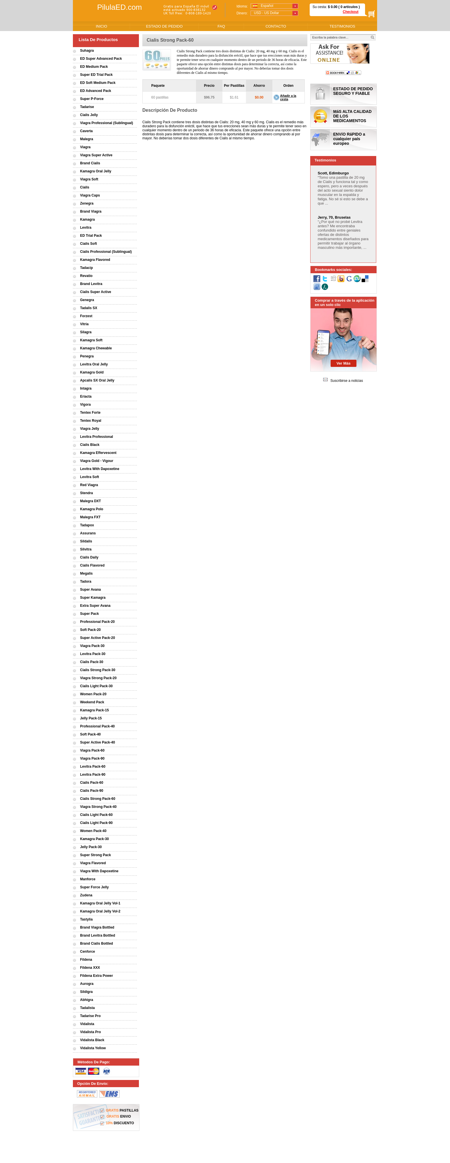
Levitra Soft (89, 477)
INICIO (101, 26)
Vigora (85, 405)
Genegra (87, 300)
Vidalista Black (92, 1040)
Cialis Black (89, 445)
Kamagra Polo (91, 509)
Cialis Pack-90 (91, 791)
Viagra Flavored (93, 863)
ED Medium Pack (94, 67)
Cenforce (87, 952)
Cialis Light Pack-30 (96, 686)
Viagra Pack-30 (92, 646)
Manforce (87, 879)
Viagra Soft (89, 179)
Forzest (86, 316)
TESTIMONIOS (342, 26)
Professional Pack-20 (97, 622)
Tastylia (86, 919)
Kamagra (87, 219)
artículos (350, 7)
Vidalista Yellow (93, 1048)
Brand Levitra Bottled (97, 935)
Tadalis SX (88, 308)
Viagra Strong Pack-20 (98, 678)
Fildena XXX (90, 968)
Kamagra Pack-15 (94, 710)
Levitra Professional (96, 437)
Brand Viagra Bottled (97, 927)
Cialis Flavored (92, 565)
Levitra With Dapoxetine (99, 469)
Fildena (86, 960)
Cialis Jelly (89, 115)
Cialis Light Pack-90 (96, 823)
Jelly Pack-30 (91, 847)
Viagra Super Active (96, 155)
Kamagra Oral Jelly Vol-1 (100, 903)
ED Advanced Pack (95, 91)
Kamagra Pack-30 (94, 839)
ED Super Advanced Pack (101, 59)
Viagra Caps (90, 195)
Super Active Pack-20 (97, 638)
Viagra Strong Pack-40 (98, 807)
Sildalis (86, 541)
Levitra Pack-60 (92, 767)
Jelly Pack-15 (91, 718)
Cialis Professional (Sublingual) (106, 252)
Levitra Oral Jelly (94, 364)
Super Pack (89, 614)
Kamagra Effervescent (98, 453)
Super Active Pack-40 (97, 742)
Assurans (88, 533)
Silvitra (86, 549)
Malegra (86, 139)
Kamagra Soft (91, 340)
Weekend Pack (92, 702)
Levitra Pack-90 (92, 775)
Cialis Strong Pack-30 (97, 670)
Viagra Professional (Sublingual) (106, 123)
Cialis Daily (89, 557)
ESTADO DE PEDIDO (164, 26)
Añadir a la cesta (288, 97)
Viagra (85, 147)
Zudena (86, 895)
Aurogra (87, 984)
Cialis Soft (88, 244)
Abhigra (86, 1000)
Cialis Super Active (95, 292)
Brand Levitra (91, 284)
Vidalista (87, 1024)
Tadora (85, 581)
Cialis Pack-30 (91, 662)
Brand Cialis (90, 163)
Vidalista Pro (90, 1032)
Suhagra (87, 51)
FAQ (221, 26)
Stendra (86, 493)
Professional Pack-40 (97, 726)
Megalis (86, 573)
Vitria (84, 324)
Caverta (86, 131)
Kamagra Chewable (96, 348)
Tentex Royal (90, 421)
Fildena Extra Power (96, 976)
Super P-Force (92, 99)
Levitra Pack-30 (92, 654)
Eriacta (86, 396)
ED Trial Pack (91, 236)
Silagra (86, 332)
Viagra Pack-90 (92, 758)
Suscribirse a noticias (346, 381)
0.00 (334, 7)
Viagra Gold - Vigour (96, 461)
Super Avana (90, 590)
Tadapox (87, 525)
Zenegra (87, 203)
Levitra (85, 228)
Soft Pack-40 (90, 734)
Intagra (86, 388)
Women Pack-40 (93, 831)
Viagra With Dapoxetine (99, 871)
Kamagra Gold (92, 372)
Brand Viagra (90, 211)
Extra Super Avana (95, 606)
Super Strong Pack (95, 855)
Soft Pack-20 (90, 630)
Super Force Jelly (94, 887)
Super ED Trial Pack (96, 75)
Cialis (84, 187)
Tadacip (86, 268)
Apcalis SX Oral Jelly (97, 380)
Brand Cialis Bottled (96, 943)
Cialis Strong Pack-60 (97, 799)
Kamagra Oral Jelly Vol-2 (100, 911)
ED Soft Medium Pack (97, 83)
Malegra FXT (90, 517)
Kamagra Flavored (95, 260)
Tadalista (87, 1008)
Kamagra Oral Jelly (95, 171)
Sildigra (86, 992)
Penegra (87, 356)
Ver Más (343, 363)
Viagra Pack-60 (92, 750)
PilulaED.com (119, 7)
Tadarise (87, 107)
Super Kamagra (93, 598)
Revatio (86, 276)
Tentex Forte (90, 413)
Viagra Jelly (89, 429)
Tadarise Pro (90, 1016)
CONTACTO (275, 26)
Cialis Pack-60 (91, 783)
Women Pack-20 (93, 694)
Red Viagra (89, 485)
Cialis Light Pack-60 (96, 815)
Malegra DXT (90, 501)
